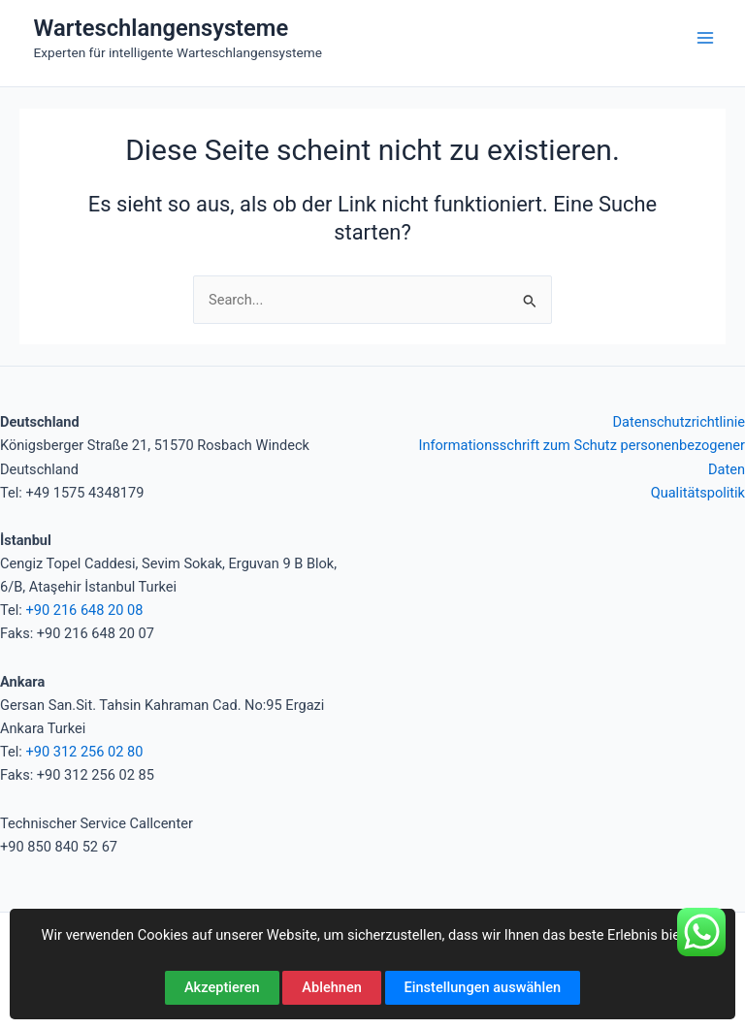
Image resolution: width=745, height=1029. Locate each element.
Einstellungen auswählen (483, 987)
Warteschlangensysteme (161, 28)
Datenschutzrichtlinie (678, 422)
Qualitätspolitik (698, 492)
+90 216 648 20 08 (84, 610)
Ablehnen (332, 987)
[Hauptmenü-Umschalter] (705, 37)
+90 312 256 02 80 (84, 751)
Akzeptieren (222, 987)
